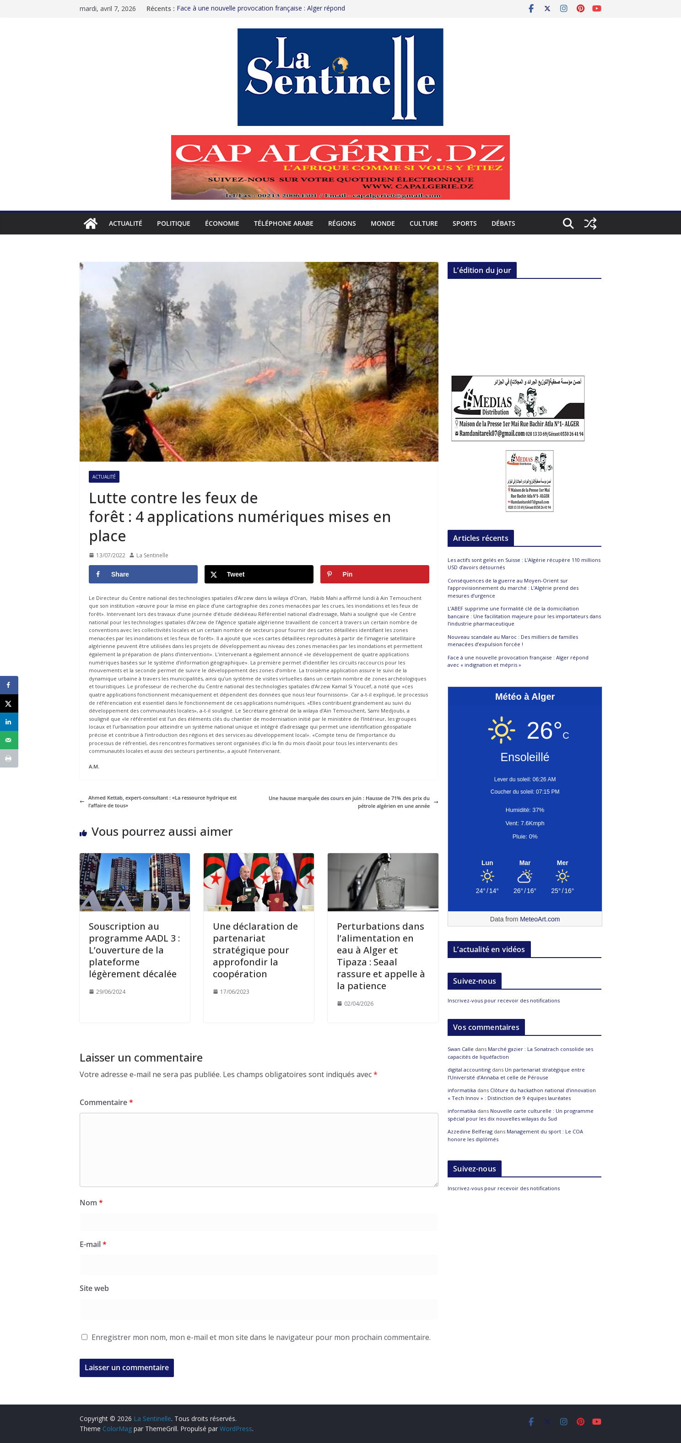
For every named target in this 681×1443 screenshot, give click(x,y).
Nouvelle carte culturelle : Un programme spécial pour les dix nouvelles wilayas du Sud (521, 1114)
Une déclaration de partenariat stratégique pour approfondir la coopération (255, 950)
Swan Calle (461, 1048)
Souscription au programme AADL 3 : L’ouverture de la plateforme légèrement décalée (134, 950)
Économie (222, 223)
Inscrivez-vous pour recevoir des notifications (504, 1000)
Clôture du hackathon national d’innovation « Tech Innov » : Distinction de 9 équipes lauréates (522, 1094)
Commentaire (106, 1102)
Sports (465, 223)
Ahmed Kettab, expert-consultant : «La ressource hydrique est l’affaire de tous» (158, 801)
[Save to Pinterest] (374, 574)
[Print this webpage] (9, 758)
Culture (424, 223)
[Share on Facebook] (143, 574)
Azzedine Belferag (470, 1131)
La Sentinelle (152, 555)
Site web (94, 1288)
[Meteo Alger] (525, 863)
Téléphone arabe (283, 223)
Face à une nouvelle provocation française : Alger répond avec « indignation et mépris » (518, 661)
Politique (173, 223)
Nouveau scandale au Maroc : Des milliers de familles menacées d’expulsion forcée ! (513, 640)
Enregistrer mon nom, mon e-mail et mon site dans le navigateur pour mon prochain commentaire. (261, 1337)
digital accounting (469, 1069)
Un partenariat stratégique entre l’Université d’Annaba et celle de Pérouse (516, 1073)
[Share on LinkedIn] (9, 722)
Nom (91, 1203)
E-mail (93, 1244)
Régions (342, 223)
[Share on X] (259, 574)
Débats (503, 223)
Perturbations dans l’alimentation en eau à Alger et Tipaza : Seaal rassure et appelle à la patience (381, 956)
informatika (462, 1090)
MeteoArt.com (540, 919)
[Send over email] (9, 740)
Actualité (125, 223)
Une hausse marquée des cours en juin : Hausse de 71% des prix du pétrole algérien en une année (353, 802)
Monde (383, 223)
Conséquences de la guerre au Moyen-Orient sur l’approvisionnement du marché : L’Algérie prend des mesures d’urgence (513, 588)
